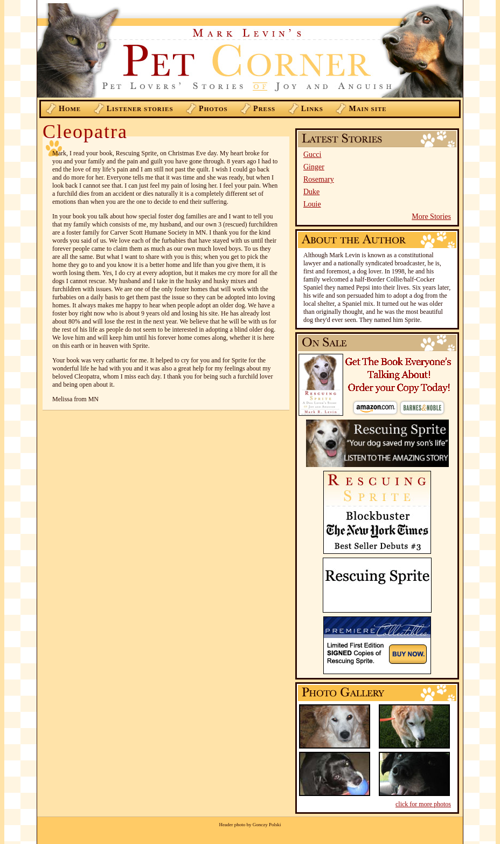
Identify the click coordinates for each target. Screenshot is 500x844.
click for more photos (423, 804)
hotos (213, 109)
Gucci (312, 154)
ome (70, 109)
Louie (312, 204)
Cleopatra (85, 131)
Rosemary (318, 179)
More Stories (431, 216)
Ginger (313, 167)
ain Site (367, 109)
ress (264, 109)
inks (312, 109)
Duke (311, 192)
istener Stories (140, 109)
